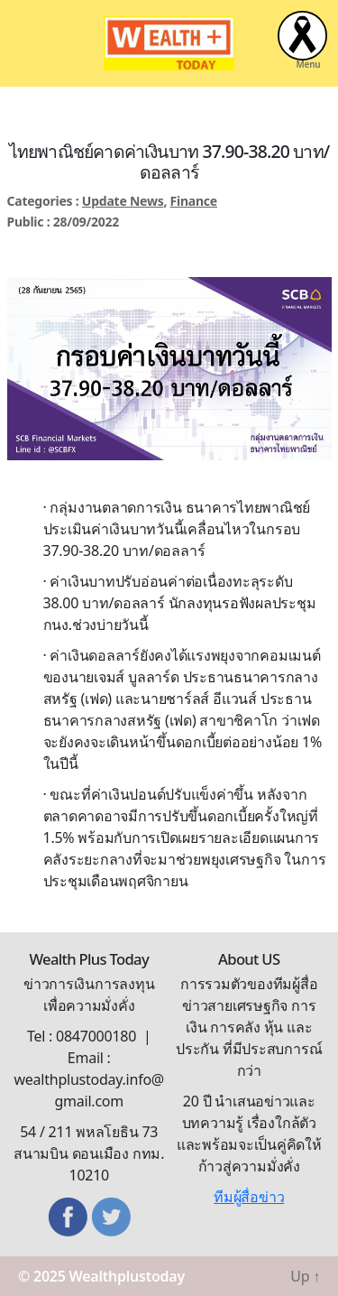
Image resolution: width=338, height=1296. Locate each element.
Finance (193, 200)
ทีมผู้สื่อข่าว (249, 1197)
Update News (123, 200)
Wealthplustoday (127, 1276)
